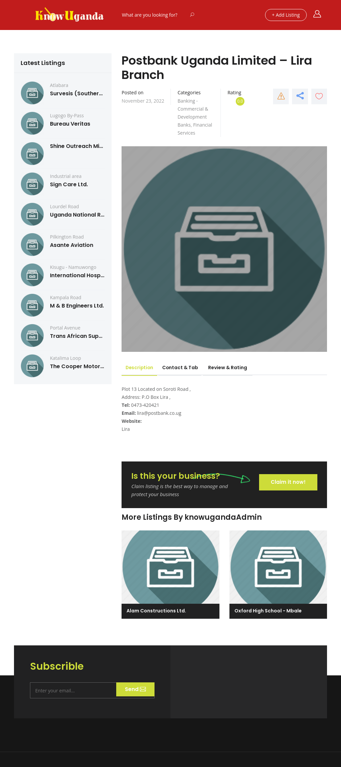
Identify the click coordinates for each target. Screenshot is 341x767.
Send (134, 689)
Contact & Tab (186, 367)
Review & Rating (235, 367)
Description (141, 367)
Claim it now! (287, 480)
